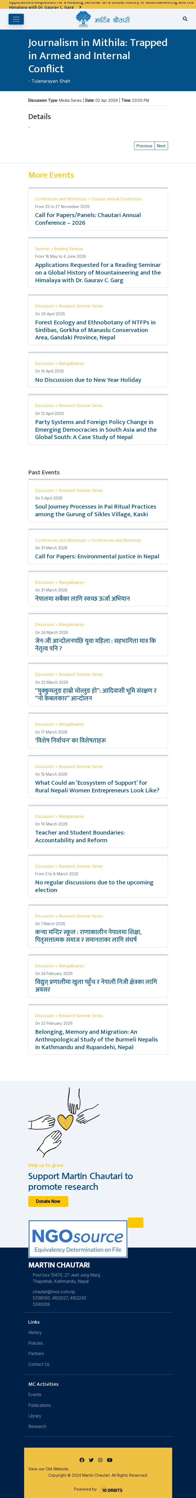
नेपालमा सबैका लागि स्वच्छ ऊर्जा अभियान (82, 599)
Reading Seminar (68, 249)
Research (37, 1426)
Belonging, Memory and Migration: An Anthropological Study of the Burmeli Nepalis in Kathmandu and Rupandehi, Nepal (96, 1039)
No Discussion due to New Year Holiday (88, 380)
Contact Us (39, 1364)
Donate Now (48, 1201)
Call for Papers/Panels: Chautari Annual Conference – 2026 (88, 219)
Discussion (45, 306)
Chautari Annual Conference (116, 199)
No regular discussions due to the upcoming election (94, 886)
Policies (35, 1343)
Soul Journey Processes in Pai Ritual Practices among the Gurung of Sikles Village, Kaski (95, 510)
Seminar (42, 249)
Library (34, 1416)
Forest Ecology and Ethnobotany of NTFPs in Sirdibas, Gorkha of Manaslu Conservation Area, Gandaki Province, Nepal (95, 330)
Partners (36, 1353)
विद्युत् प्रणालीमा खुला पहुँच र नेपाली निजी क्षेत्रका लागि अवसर (96, 986)
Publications (39, 1405)
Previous (144, 145)
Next (161, 145)
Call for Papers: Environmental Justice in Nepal (97, 556)
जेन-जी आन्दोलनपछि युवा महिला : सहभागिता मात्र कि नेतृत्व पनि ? (95, 645)
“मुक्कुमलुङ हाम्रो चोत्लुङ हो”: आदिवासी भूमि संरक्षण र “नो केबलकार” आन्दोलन (96, 695)
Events (34, 1394)
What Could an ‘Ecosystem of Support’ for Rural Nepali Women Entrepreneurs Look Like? (97, 787)
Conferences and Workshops (61, 199)
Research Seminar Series (81, 306)
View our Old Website (48, 1469)
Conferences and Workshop (116, 540)
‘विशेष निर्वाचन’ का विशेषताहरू (70, 740)
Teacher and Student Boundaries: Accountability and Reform (80, 836)
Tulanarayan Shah (51, 81)
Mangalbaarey (71, 363)
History (35, 1332)
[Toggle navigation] (16, 19)
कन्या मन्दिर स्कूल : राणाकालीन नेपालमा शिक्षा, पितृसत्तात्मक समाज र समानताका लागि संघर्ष (88, 936)
